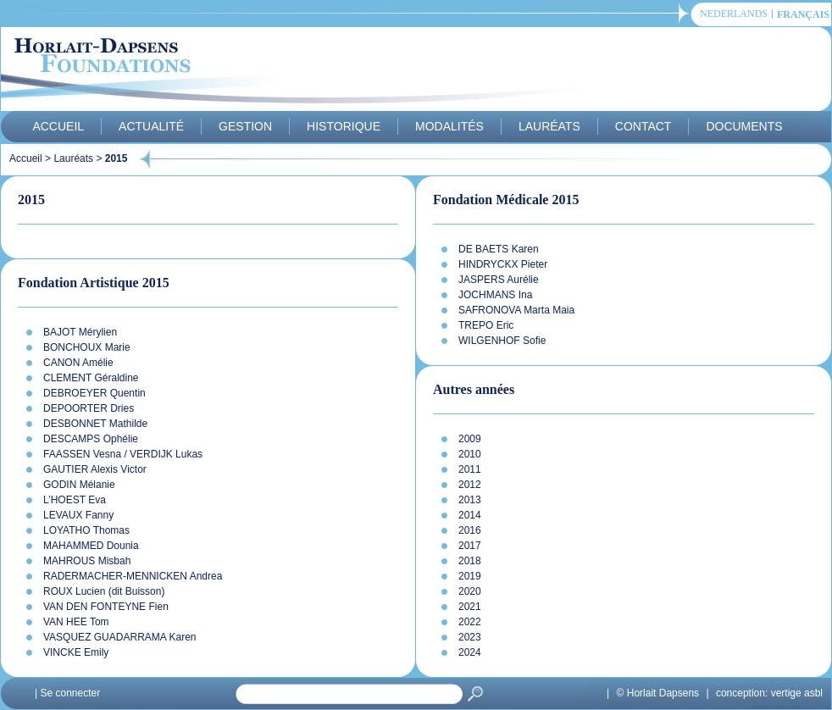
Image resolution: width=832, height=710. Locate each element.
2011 (469, 469)
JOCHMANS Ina (495, 295)
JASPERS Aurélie (498, 280)
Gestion (245, 126)
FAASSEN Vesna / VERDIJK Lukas (122, 454)
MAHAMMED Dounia (91, 546)
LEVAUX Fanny (78, 515)
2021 (469, 607)
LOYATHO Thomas (86, 530)
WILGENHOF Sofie (502, 341)
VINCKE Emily (75, 652)
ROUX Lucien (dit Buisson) (103, 591)
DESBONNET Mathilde (95, 424)
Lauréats (549, 126)
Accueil (58, 126)
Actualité (151, 126)
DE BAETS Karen (498, 249)
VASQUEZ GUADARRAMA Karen (120, 637)
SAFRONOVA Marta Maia (516, 310)
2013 (469, 500)
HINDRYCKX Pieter (502, 264)
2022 (469, 622)
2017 (469, 546)
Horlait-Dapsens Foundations (305, 71)
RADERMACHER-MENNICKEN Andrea (132, 576)
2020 (469, 591)
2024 (469, 652)
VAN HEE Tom (76, 622)
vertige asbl (797, 693)
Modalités (449, 126)
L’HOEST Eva (74, 500)
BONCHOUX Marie (86, 347)
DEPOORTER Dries (88, 408)
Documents (744, 126)
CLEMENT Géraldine (91, 378)
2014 (469, 515)
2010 (469, 454)
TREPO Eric (485, 325)
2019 (469, 576)
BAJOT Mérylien (80, 332)
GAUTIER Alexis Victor (95, 469)
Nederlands (734, 14)
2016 (469, 530)
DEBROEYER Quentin (94, 393)
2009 (469, 439)
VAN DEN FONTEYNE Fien (106, 607)
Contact (643, 126)
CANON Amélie (78, 363)
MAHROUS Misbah (86, 561)
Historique (343, 126)
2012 (469, 485)
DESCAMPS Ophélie (90, 439)
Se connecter (70, 693)
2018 (469, 561)
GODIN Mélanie (79, 485)
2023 (469, 637)
